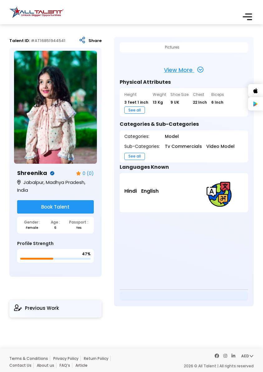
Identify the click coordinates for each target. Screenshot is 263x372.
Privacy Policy (66, 358)
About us (45, 365)
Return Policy (96, 358)
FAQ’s (65, 365)
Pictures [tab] (172, 47)
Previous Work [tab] (36, 308)
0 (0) (85, 174)
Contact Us (20, 365)
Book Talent (55, 207)
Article (81, 365)
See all (134, 110)
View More (183, 69)
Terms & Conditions (28, 358)
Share (95, 41)
